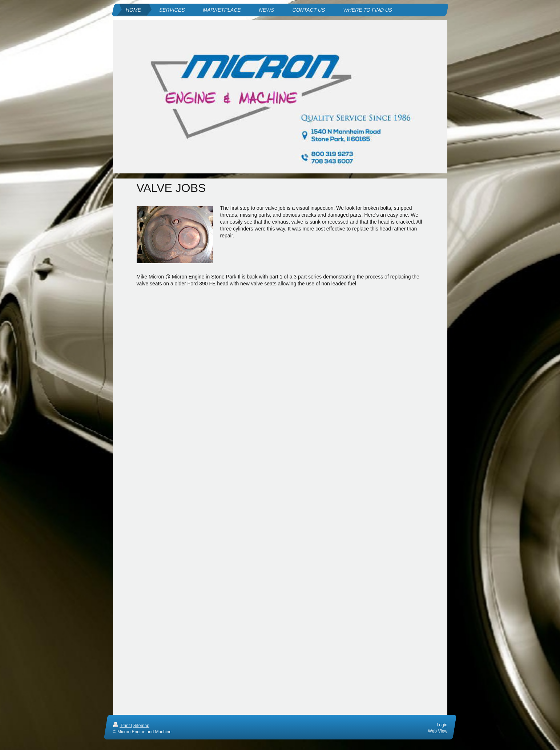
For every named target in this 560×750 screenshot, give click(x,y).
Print (122, 725)
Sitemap (141, 725)
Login (441, 724)
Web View (437, 730)
